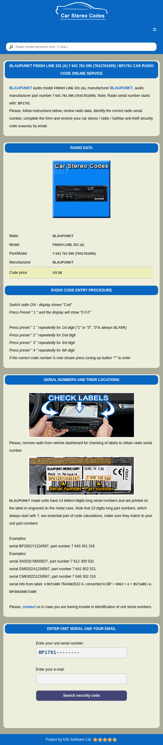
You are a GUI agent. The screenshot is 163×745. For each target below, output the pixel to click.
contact (29, 607)
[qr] (81, 47)
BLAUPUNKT (20, 88)
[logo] (81, 11)
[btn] (10, 47)
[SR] (81, 652)
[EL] (81, 678)
